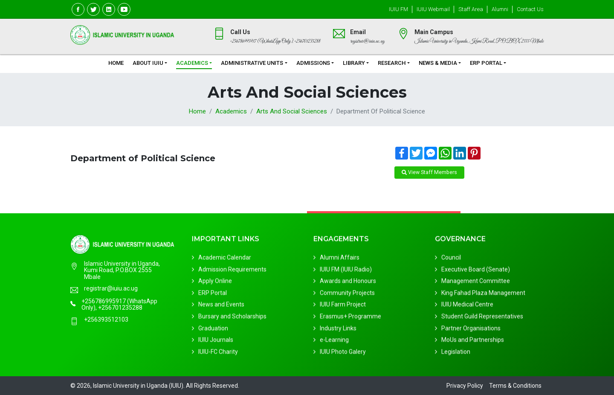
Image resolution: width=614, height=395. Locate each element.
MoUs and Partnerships (472, 341)
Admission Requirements (232, 271)
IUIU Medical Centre (467, 306)
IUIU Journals (215, 341)
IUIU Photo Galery (343, 353)
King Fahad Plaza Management (483, 294)
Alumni (500, 9)
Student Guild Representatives (482, 318)
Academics (192, 63)
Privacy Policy (464, 385)
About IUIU (148, 63)
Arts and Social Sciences (291, 111)
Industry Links (338, 330)
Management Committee (475, 282)
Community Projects (347, 294)
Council (451, 259)
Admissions (313, 63)
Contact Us (530, 9)
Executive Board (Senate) (475, 271)
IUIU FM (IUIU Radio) (346, 271)
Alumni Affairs (339, 259)
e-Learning (334, 341)
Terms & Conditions (515, 385)
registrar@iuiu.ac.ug (111, 289)
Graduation (213, 330)
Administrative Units (252, 63)
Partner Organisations (471, 330)
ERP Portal (486, 63)
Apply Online (215, 282)
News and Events (221, 306)
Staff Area (470, 9)
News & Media (438, 63)
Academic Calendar (224, 259)
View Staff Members (429, 172)
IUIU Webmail (433, 9)
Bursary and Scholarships (232, 318)
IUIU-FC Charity (218, 353)
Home (116, 63)
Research (391, 63)
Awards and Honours (348, 282)
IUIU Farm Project (343, 306)
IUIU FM (398, 9)
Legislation (455, 353)
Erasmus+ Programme (350, 318)
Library (354, 63)
